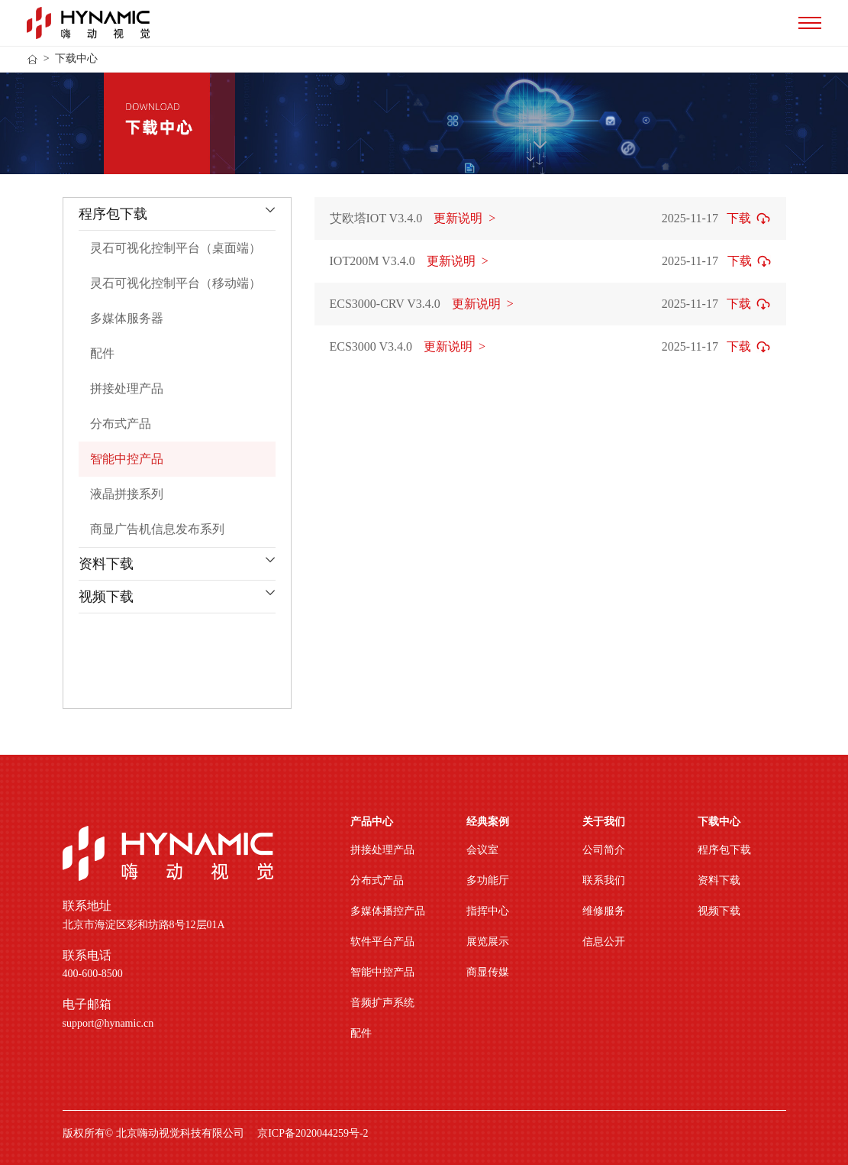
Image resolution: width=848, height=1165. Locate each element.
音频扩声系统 (382, 1002)
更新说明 (464, 218)
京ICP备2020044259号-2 (312, 1133)
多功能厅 (487, 880)
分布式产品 (377, 880)
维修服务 (603, 911)
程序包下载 (724, 850)
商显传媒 (487, 972)
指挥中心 (487, 911)
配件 (361, 1033)
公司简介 (603, 850)
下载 (739, 218)
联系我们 (603, 880)
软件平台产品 (382, 941)
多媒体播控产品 (387, 911)
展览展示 (487, 941)
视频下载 (719, 911)
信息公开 (603, 941)
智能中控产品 (382, 972)
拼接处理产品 (382, 850)
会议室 (482, 850)
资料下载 (719, 880)
